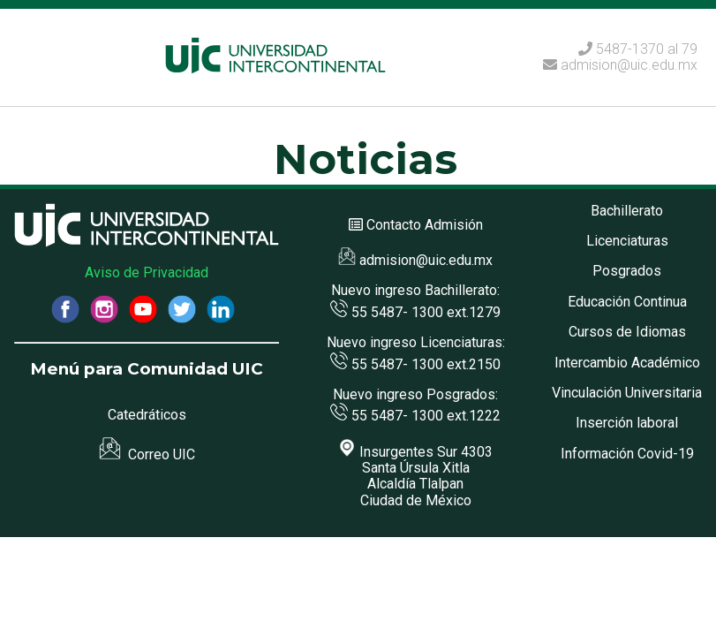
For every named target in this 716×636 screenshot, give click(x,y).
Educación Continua (627, 301)
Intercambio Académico (627, 362)
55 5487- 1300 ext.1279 (415, 312)
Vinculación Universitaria (627, 392)
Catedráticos (147, 414)
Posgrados (626, 270)
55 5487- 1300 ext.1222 (415, 415)
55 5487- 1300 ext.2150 (415, 364)
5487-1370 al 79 (646, 49)
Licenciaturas (627, 240)
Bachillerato (627, 210)
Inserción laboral (627, 422)
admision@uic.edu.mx (620, 65)
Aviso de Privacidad (146, 272)
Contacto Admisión (424, 224)
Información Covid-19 (627, 453)
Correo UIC (147, 454)
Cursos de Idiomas (627, 331)
